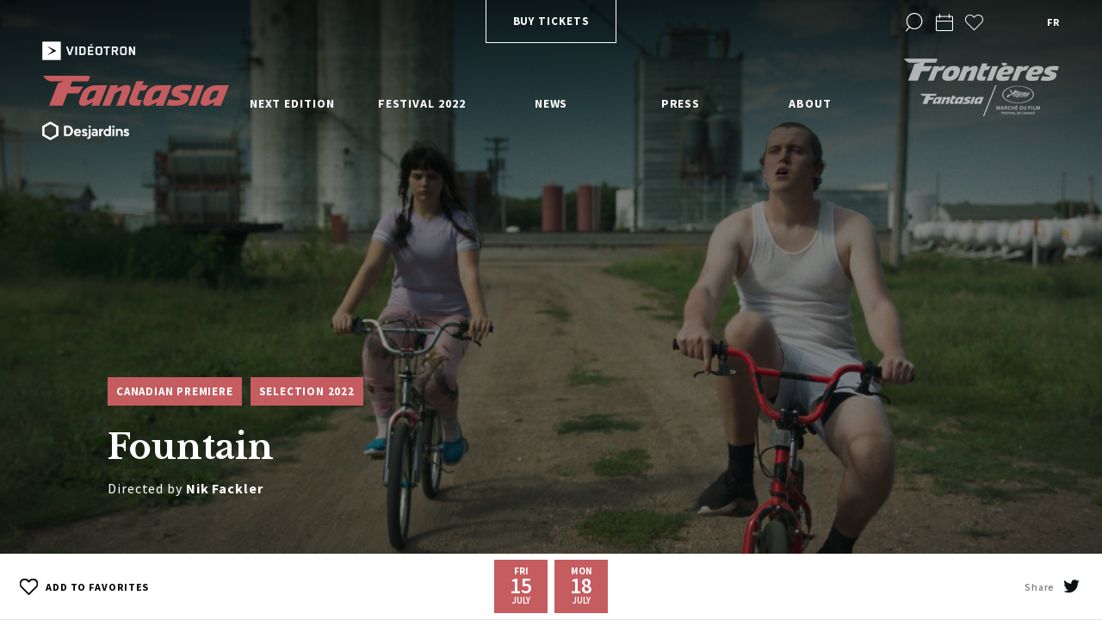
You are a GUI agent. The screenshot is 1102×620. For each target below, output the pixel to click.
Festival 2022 (422, 103)
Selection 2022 (307, 391)
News (551, 103)
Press (681, 103)
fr (1053, 22)
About (810, 103)
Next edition (292, 103)
